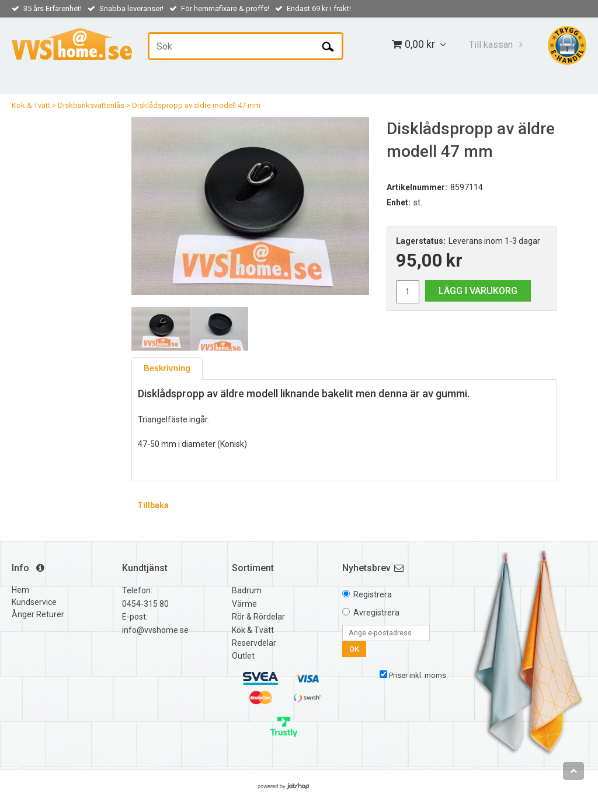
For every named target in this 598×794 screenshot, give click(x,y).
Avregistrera (376, 612)
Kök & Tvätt (31, 105)
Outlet (243, 655)
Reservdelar (254, 643)
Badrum (247, 590)
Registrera (372, 594)
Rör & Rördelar (258, 616)
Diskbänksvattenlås (91, 105)
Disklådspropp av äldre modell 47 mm (196, 105)
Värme (244, 603)
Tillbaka (153, 505)
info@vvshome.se (155, 630)
